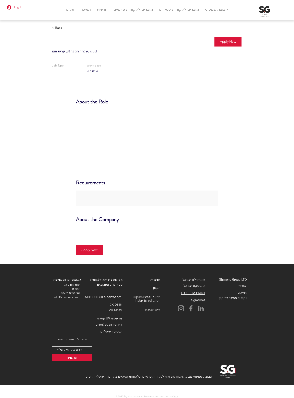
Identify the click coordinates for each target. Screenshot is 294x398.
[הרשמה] (72, 357)
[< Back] (66, 28)
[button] (228, 42)
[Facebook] (191, 308)
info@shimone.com (66, 297)
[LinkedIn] (201, 308)
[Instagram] (181, 308)
